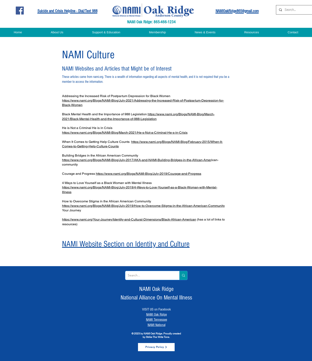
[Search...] (298, 9)
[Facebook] (20, 11)
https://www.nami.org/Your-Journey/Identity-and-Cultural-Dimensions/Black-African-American (129, 219)
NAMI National (156, 325)
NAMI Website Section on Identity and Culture (126, 244)
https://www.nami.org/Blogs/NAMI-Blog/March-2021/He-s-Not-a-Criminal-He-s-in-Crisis (125, 133)
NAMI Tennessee (156, 319)
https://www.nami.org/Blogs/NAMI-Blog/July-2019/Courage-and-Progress (148, 174)
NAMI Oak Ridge (156, 314)
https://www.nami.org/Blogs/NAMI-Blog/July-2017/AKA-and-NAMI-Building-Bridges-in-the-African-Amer (136, 160)
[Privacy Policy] (156, 347)
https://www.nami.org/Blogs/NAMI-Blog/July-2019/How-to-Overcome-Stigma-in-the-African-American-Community (143, 206)
